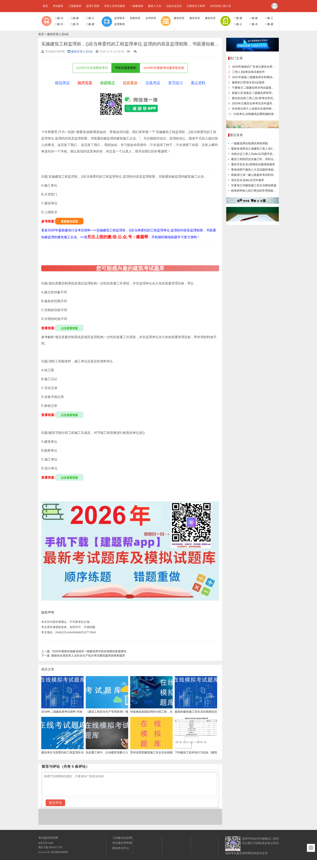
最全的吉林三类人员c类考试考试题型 (255, 98)
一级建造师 (136, 5)
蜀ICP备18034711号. (50, 847)
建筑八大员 (154, 5)
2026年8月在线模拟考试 (92, 67)
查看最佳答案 (69, 221)
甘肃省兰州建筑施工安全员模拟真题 (253, 185)
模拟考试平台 (120, 848)
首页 (45, 5)
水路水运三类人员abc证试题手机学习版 (256, 153)
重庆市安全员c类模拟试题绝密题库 (253, 164)
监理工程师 (92, 5)
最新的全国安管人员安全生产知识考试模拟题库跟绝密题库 (83, 655)
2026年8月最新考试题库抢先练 (163, 67)
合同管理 (150, 18)
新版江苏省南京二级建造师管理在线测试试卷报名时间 (266, 92)
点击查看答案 (69, 328)
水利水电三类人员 (220, 5)
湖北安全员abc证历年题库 (247, 180)
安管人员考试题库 (114, 5)
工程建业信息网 (122, 837)
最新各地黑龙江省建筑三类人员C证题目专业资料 (262, 148)
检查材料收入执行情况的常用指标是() (254, 190)
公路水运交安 (174, 5)
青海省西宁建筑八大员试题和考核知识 (255, 169)
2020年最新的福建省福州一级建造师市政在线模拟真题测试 (83, 651)
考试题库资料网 (59, 852)
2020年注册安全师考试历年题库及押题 (256, 103)
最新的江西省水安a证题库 (248, 82)
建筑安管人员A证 (58, 34)
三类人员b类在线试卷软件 (248, 71)
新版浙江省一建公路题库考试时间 (252, 174)
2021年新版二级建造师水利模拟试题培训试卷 (260, 77)
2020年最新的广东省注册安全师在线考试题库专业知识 (266, 66)
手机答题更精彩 (125, 67)
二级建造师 (74, 5)
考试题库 (58, 5)
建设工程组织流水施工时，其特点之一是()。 (259, 159)
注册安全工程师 (196, 5)
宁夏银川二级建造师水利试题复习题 (254, 87)
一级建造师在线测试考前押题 (249, 143)
